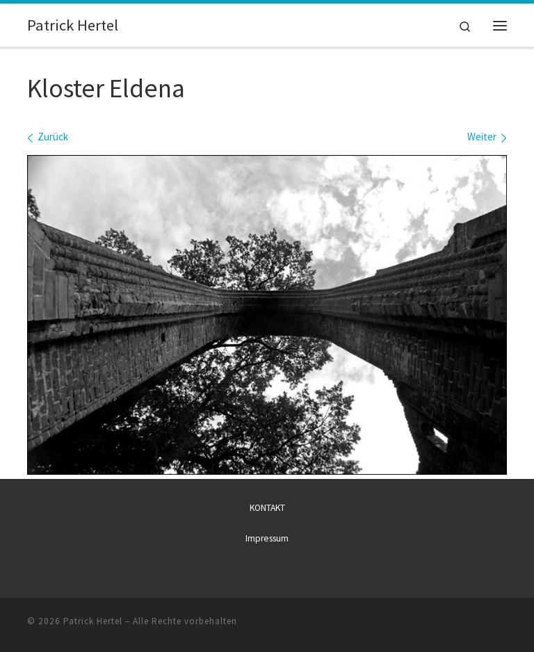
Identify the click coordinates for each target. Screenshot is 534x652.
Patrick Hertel (92, 621)
